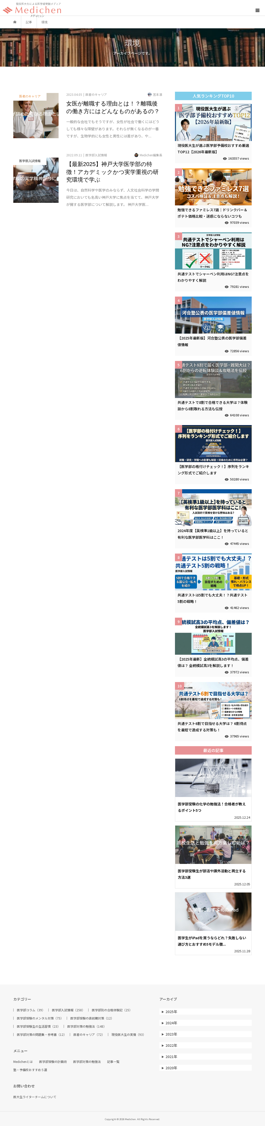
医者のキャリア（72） (89, 1034)
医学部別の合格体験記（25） (112, 1010)
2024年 (171, 1022)
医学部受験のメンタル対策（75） (40, 1018)
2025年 (171, 1011)
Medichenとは (23, 1061)
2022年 (171, 1045)
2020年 (171, 1067)
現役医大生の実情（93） (129, 1034)
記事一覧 (113, 1061)
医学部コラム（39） (31, 1010)
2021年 (171, 1056)
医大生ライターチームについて (34, 1096)
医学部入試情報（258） (68, 1010)
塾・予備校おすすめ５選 (30, 1069)
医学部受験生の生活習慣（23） (38, 1026)
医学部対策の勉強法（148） (86, 1026)
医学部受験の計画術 (53, 1061)
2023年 (171, 1034)
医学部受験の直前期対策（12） (92, 1018)
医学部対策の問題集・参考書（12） (42, 1034)
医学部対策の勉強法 (87, 1061)
